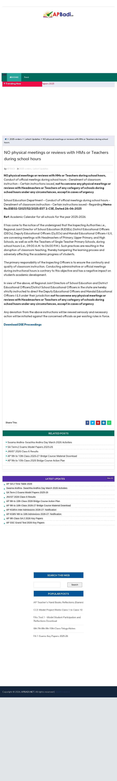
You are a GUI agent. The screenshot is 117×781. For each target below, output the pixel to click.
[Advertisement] (40, 112)
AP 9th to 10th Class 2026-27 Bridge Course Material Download (42, 456)
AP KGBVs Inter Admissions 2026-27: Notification (31, 510)
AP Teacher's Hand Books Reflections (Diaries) (58, 602)
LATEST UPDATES (55, 478)
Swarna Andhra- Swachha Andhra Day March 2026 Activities (40, 442)
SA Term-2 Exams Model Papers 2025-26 (30, 447)
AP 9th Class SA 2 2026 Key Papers (24, 518)
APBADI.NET (27, 691)
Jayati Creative (62, 691)
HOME (14, 77)
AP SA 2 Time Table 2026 (19, 484)
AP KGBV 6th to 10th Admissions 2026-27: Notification (33, 514)
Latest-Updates (32, 138)
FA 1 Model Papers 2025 (43, 83)
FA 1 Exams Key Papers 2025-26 (51, 636)
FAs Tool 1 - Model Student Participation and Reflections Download (57, 619)
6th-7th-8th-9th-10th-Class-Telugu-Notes (54, 628)
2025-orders (16, 138)
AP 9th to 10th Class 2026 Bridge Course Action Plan (36, 460)
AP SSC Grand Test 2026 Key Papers (25, 523)
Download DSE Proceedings (23, 324)
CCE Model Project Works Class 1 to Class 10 (58, 609)
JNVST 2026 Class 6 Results (23, 451)
